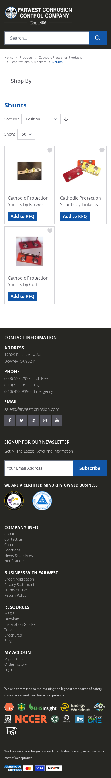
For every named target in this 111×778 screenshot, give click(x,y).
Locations (12, 550)
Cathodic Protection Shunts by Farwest (28, 201)
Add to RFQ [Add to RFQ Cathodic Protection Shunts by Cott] (23, 296)
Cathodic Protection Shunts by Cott (28, 281)
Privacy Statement (19, 584)
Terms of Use (15, 589)
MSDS (9, 613)
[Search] (98, 38)
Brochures (13, 635)
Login (8, 669)
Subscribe (89, 468)
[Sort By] (41, 119)
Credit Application (19, 579)
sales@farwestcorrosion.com (31, 409)
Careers (11, 544)
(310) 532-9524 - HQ (22, 384)
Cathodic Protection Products (60, 57)
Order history (15, 664)
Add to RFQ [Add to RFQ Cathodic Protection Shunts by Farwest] (23, 216)
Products (26, 57)
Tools (8, 629)
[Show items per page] (26, 134)
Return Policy (15, 595)
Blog (8, 640)
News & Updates (18, 555)
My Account (14, 658)
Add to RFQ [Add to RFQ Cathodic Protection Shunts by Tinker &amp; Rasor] (75, 216)
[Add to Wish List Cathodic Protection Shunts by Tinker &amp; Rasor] (102, 150)
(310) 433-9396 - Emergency (28, 391)
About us (11, 533)
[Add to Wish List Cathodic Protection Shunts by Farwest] (50, 150)
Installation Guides (20, 624)
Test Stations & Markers (28, 62)
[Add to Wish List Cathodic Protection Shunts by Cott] (50, 231)
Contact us (13, 539)
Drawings (12, 618)
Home (9, 57)
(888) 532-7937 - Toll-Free (26, 378)
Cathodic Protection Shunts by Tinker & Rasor (80, 201)
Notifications (14, 560)
